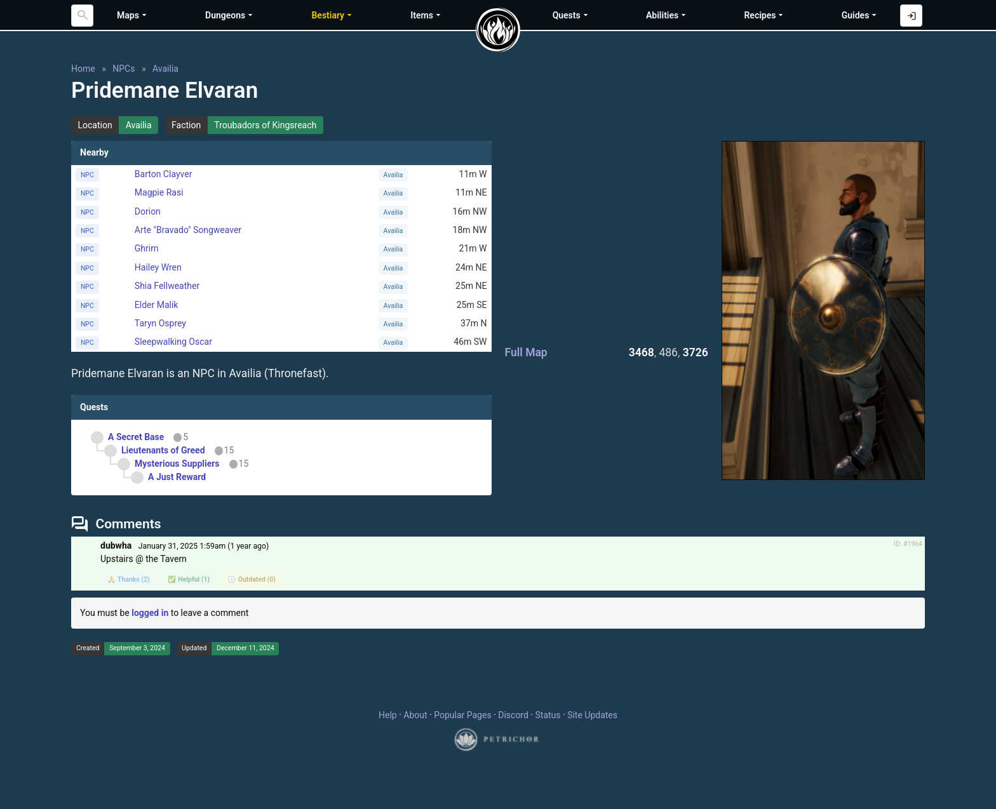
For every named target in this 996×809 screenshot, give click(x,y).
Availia (165, 69)
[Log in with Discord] (911, 15)
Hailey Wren (158, 267)
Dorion (148, 211)
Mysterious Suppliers (177, 463)
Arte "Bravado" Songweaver (188, 230)
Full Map (526, 352)
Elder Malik (156, 305)
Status (547, 715)
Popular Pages (462, 715)
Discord (513, 715)
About (415, 715)
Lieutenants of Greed (163, 450)
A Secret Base (136, 437)
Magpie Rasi (159, 192)
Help (388, 715)
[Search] (82, 15)
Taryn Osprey (160, 323)
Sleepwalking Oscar (173, 342)
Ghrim (147, 248)
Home (83, 69)
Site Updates (592, 715)
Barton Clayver (163, 174)
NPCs (123, 69)
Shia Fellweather (167, 286)
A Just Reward (177, 477)
